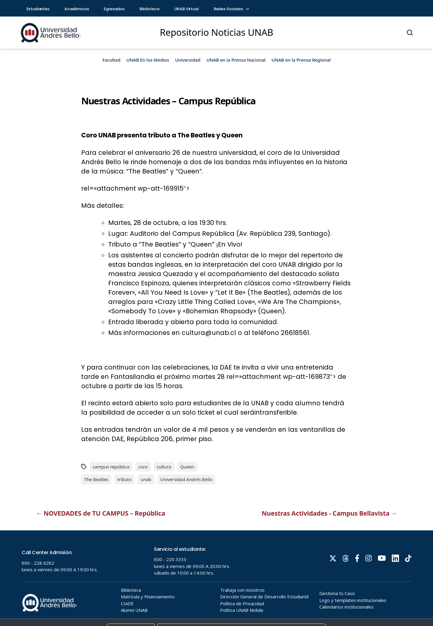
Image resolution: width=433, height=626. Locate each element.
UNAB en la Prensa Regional (301, 60)
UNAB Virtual (186, 9)
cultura (164, 467)
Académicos (76, 9)
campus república (111, 467)
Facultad (112, 60)
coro (143, 467)
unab (145, 479)
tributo (124, 479)
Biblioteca (149, 9)
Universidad (187, 60)
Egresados (114, 9)
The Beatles (96, 479)
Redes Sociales (231, 9)
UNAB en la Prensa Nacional (236, 60)
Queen (187, 467)
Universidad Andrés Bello (186, 479)
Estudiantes (37, 9)
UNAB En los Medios (147, 60)
